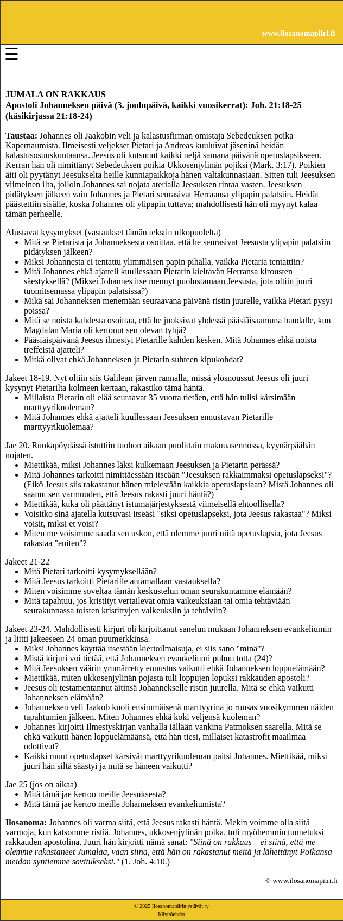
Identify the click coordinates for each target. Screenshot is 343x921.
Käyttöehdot (171, 914)
